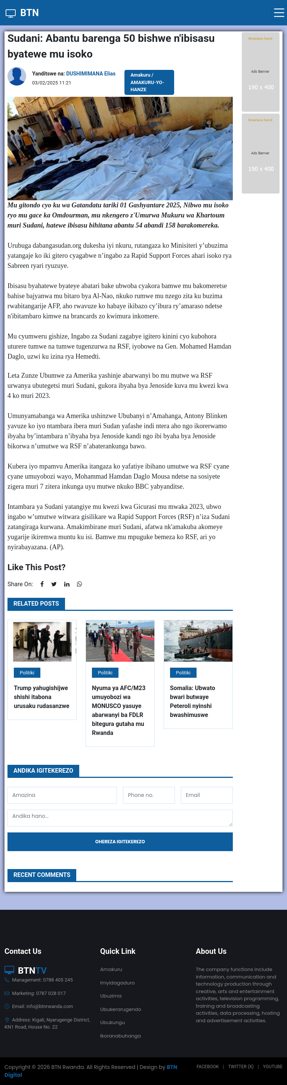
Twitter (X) (240, 1066)
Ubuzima (110, 995)
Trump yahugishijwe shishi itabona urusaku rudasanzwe (42, 697)
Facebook (208, 1066)
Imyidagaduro (117, 982)
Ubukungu (112, 1022)
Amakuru (111, 969)
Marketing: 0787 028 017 (35, 993)
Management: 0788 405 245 (38, 980)
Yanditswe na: (73, 74)
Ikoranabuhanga (120, 1035)
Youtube (273, 1066)
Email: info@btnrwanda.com (38, 1006)
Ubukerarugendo (120, 1009)
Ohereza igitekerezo (120, 841)
